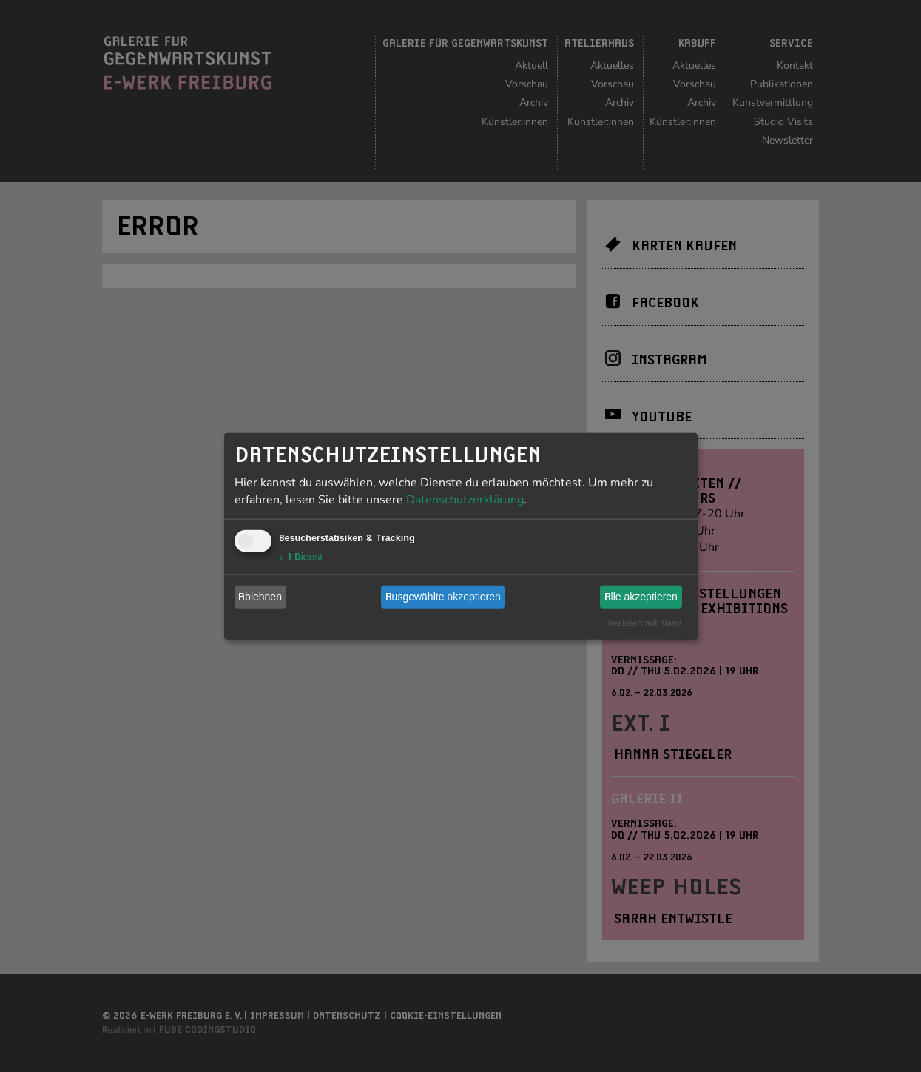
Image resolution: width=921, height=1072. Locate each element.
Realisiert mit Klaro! (644, 622)
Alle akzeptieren (641, 597)
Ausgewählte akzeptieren (443, 597)
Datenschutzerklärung (465, 499)
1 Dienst (301, 556)
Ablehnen (260, 597)
